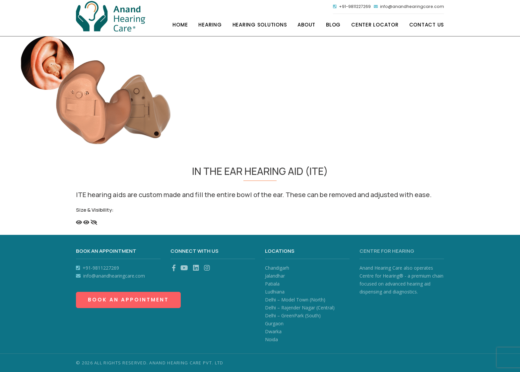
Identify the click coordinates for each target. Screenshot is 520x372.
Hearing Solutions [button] (259, 25)
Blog (333, 25)
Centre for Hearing (386, 250)
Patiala (272, 284)
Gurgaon (274, 323)
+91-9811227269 (346, 7)
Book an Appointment (128, 299)
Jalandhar (275, 276)
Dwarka (273, 331)
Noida (271, 339)
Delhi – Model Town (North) (295, 299)
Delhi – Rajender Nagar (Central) (300, 307)
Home (180, 25)
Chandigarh (277, 268)
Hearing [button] (210, 25)
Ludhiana (275, 292)
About (306, 25)
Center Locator (375, 25)
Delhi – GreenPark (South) (293, 315)
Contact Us (426, 25)
